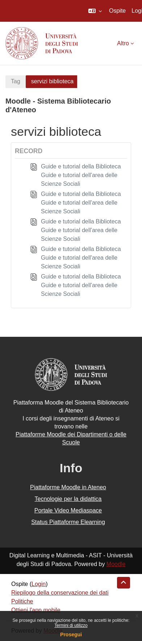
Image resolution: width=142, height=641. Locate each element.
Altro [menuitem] (123, 43)
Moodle (115, 564)
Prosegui (71, 634)
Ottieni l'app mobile (35, 610)
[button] (95, 11)
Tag (15, 81)
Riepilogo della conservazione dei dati (60, 593)
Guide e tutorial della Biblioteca (81, 166)
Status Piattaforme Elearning (68, 522)
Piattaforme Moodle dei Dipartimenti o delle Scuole (71, 438)
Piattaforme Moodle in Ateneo (68, 487)
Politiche (22, 601)
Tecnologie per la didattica (67, 499)
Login (39, 584)
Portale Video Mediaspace (68, 510)
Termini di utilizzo (70, 625)
